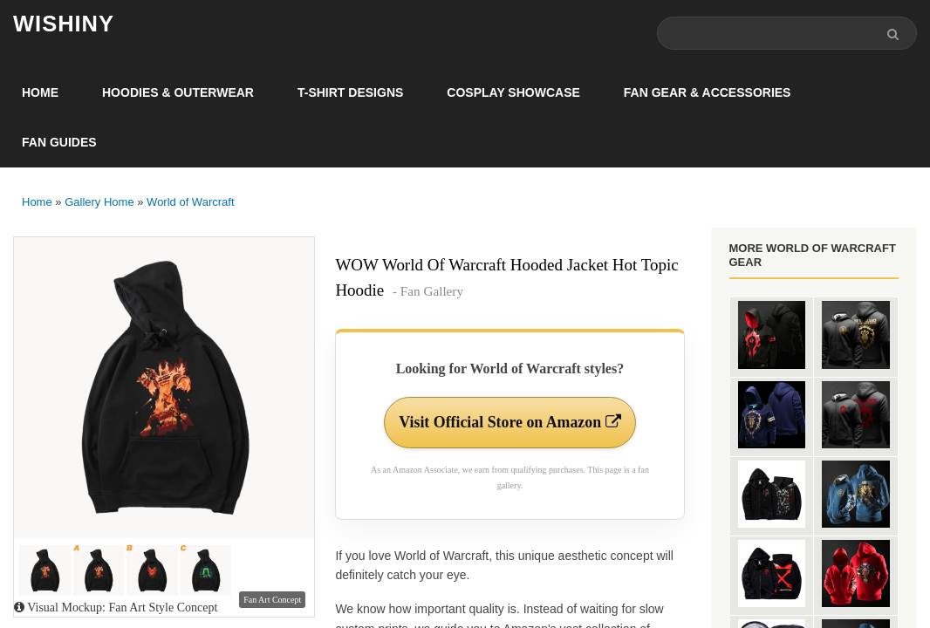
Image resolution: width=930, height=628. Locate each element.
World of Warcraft (190, 201)
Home (40, 92)
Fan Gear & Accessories (707, 92)
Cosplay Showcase (513, 92)
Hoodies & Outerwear (178, 92)
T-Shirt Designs (350, 92)
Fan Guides (59, 142)
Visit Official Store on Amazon (509, 422)
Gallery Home (99, 201)
